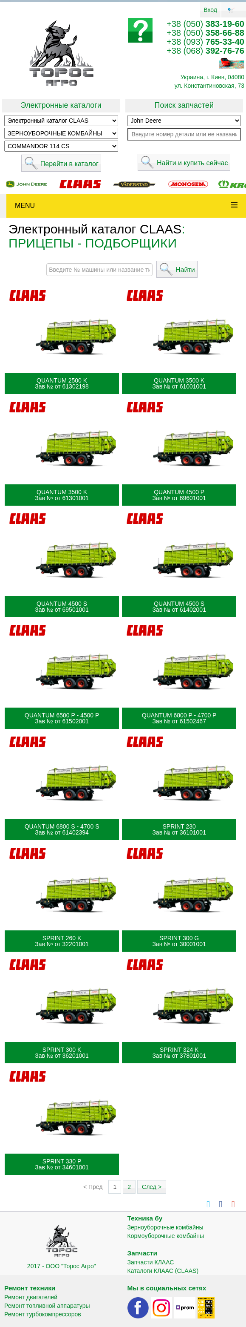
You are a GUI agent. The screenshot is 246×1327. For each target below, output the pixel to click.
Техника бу (145, 1218)
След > (151, 1186)
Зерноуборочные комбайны (165, 1227)
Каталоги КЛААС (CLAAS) (163, 1270)
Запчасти (142, 1253)
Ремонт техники (29, 1288)
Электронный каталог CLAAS (94, 229)
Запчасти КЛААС (150, 1262)
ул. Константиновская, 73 (209, 85)
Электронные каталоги (61, 105)
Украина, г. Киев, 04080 (212, 77)
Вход (210, 9)
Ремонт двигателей (30, 1297)
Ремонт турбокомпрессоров (42, 1314)
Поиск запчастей (184, 105)
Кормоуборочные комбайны (165, 1235)
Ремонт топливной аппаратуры (47, 1305)
